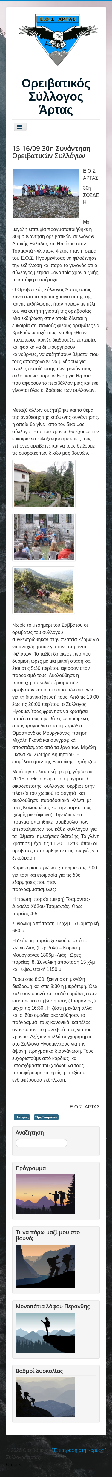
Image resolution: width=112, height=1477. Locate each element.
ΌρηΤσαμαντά (46, 1117)
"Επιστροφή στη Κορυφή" (79, 1450)
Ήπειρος (22, 1117)
